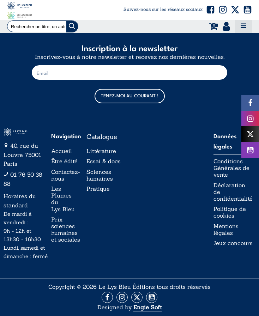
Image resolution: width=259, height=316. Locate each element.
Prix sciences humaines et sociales (65, 229)
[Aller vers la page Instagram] (122, 297)
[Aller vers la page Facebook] (107, 297)
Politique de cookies (229, 212)
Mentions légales (226, 229)
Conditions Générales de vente (231, 168)
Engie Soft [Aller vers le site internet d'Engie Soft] (147, 307)
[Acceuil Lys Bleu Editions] (19, 10)
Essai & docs (103, 161)
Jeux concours (233, 243)
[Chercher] (72, 26)
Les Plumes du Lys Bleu (63, 199)
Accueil (61, 151)
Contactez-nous (65, 175)
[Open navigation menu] (243, 26)
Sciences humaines (99, 175)
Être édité (64, 161)
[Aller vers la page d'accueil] (26, 132)
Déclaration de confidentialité (233, 192)
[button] (210, 9)
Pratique (98, 189)
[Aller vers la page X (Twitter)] (137, 297)
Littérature (101, 151)
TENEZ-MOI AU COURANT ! (129, 96)
